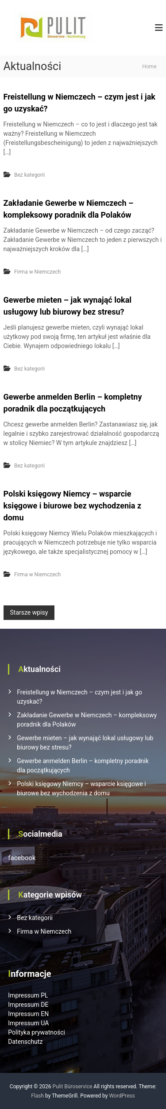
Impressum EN (28, 1013)
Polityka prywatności (36, 1032)
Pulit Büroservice (72, 1086)
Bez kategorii (29, 175)
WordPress (122, 1096)
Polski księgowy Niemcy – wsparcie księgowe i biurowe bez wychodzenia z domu (73, 505)
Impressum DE (28, 1004)
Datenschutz (25, 1041)
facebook (21, 858)
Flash (37, 1096)
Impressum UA (28, 1023)
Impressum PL (28, 995)
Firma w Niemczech (37, 272)
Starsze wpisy (29, 612)
